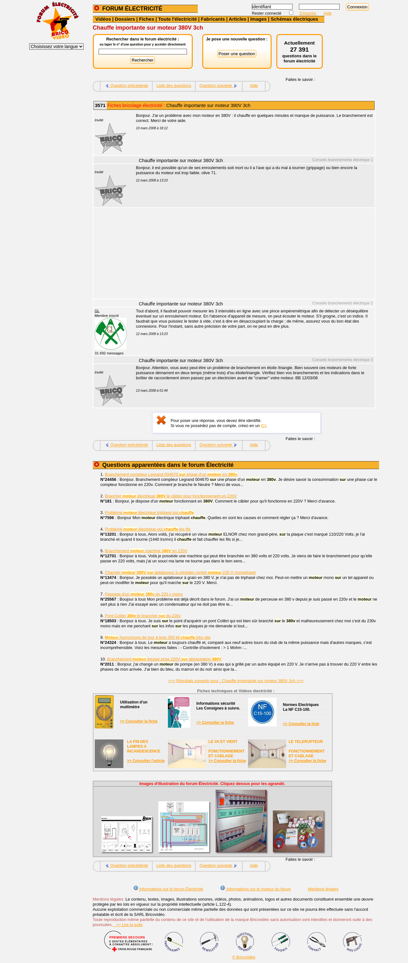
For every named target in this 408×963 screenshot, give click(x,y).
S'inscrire (308, 13)
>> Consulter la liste (301, 724)
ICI (263, 425)
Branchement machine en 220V (146, 550)
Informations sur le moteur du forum (255, 889)
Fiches (146, 19)
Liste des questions (173, 85)
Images (258, 19)
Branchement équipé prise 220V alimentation (164, 659)
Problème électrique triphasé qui (149, 512)
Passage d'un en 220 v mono (144, 594)
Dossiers (125, 19)
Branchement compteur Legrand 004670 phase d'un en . (171, 474)
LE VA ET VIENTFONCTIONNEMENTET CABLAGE (227, 748)
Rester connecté (267, 13)
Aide (327, 13)
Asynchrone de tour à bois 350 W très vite (158, 637)
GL (97, 311)
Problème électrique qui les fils (148, 529)
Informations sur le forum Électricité (168, 889)
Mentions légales (323, 889)
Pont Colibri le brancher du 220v (143, 615)
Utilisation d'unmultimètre (134, 704)
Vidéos (103, 19)
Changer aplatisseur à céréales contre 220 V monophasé (180, 572)
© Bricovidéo (243, 957)
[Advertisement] (252, 254)
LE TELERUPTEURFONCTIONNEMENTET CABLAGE (307, 748)
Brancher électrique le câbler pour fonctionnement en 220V (171, 496)
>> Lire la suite (128, 924)
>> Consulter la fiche (139, 721)
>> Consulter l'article (146, 761)
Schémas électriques (294, 19)
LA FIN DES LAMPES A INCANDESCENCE (144, 746)
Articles (237, 19)
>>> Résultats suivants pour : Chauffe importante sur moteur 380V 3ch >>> (236, 680)
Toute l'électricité (177, 19)
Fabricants (213, 19)
